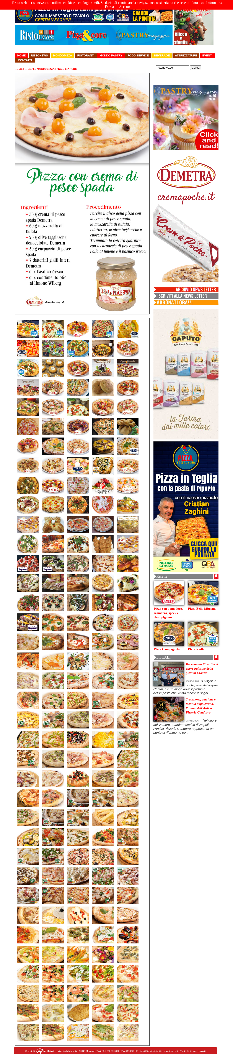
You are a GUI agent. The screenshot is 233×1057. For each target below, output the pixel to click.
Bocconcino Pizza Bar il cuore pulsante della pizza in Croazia (202, 668)
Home (21, 55)
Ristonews (39, 55)
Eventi (207, 55)
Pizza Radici (196, 649)
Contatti (25, 60)
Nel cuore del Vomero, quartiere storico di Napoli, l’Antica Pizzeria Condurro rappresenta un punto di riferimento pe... (185, 726)
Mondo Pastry (111, 55)
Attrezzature (186, 55)
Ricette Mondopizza (40, 69)
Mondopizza (62, 55)
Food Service (138, 55)
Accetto (124, 6)
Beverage (162, 55)
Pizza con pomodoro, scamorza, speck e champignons (168, 613)
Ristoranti (85, 55)
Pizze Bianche (67, 69)
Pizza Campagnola (167, 649)
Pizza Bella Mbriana (202, 608)
